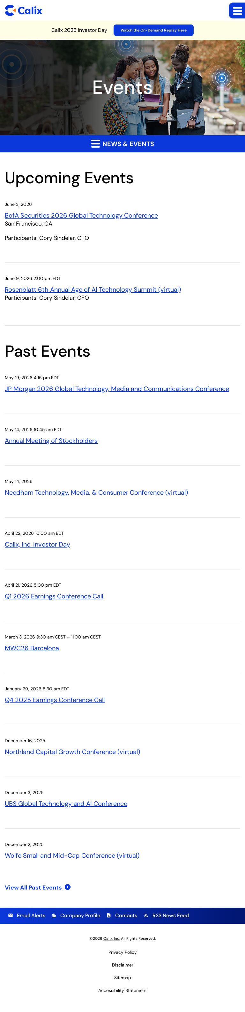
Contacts (121, 914)
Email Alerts (26, 914)
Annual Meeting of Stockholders (51, 440)
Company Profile (75, 914)
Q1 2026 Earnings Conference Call (54, 595)
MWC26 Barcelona (32, 647)
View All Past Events (33, 886)
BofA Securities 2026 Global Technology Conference (81, 215)
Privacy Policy (122, 950)
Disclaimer (122, 963)
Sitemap (122, 976)
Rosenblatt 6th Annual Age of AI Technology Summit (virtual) (93, 289)
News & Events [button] (122, 143)
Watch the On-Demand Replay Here (154, 30)
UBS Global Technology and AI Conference (66, 802)
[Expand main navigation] (237, 10)
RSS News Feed (166, 914)
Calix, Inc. (111, 936)
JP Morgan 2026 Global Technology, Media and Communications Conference (117, 388)
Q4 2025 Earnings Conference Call (55, 699)
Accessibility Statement (122, 989)
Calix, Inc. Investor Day (37, 544)
